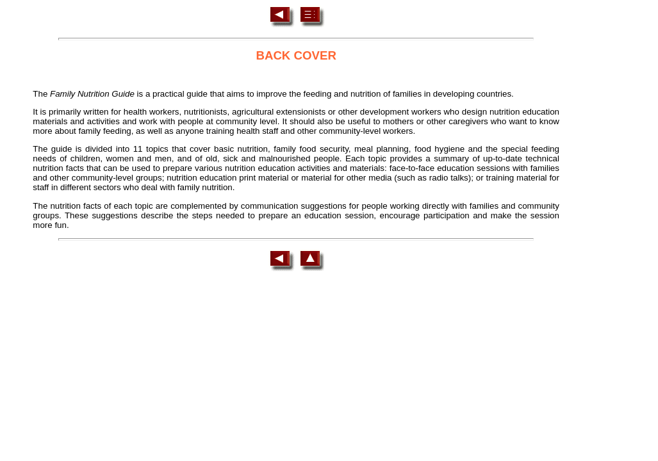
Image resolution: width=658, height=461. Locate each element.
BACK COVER (296, 55)
